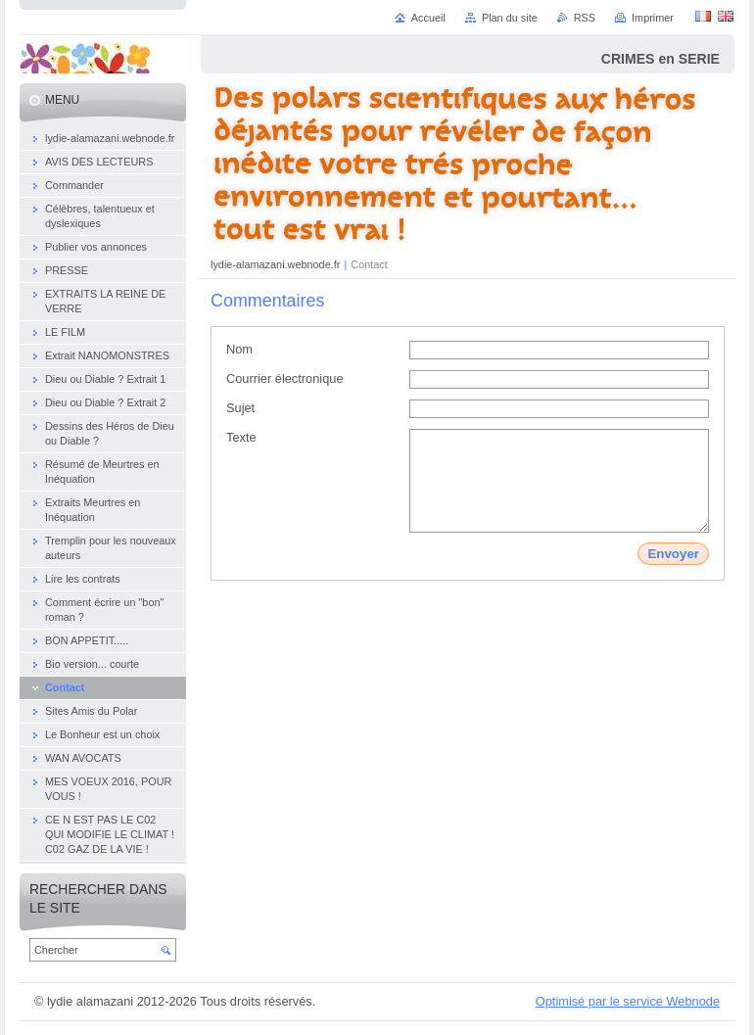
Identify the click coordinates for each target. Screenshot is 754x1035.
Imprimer (653, 18)
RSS (584, 18)
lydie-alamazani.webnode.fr (277, 264)
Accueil (428, 18)
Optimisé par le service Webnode (628, 1001)
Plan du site (510, 18)
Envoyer (673, 553)
